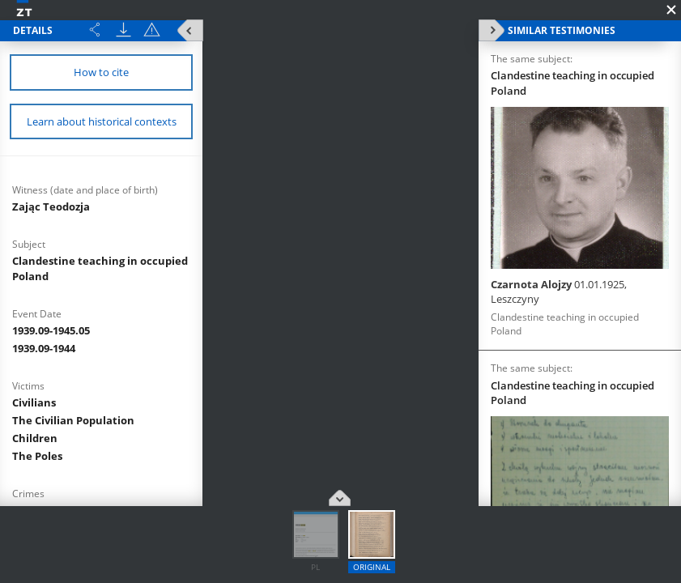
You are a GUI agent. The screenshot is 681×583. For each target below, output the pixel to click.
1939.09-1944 (43, 348)
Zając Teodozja (51, 206)
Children (34, 438)
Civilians (34, 402)
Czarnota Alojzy (559, 291)
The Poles (37, 456)
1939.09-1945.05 (51, 330)
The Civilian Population (73, 420)
